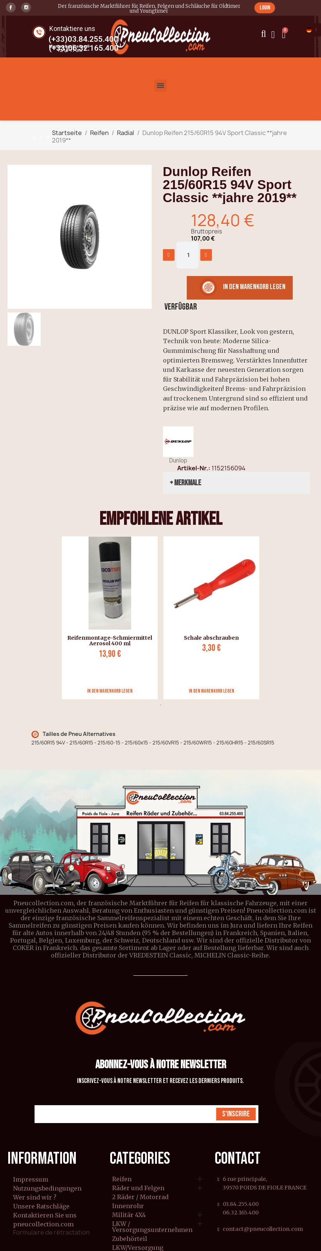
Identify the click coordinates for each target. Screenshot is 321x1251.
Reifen (122, 1179)
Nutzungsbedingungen (47, 1188)
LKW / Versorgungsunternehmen (152, 1227)
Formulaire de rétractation (51, 1232)
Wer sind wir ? (34, 1197)
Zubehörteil (129, 1239)
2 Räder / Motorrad (140, 1197)
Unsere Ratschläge (41, 1206)
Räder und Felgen (138, 1188)
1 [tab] (160, 705)
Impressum (30, 1179)
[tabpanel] (107, 617)
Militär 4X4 (129, 1215)
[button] (264, 7)
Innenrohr (128, 1206)
